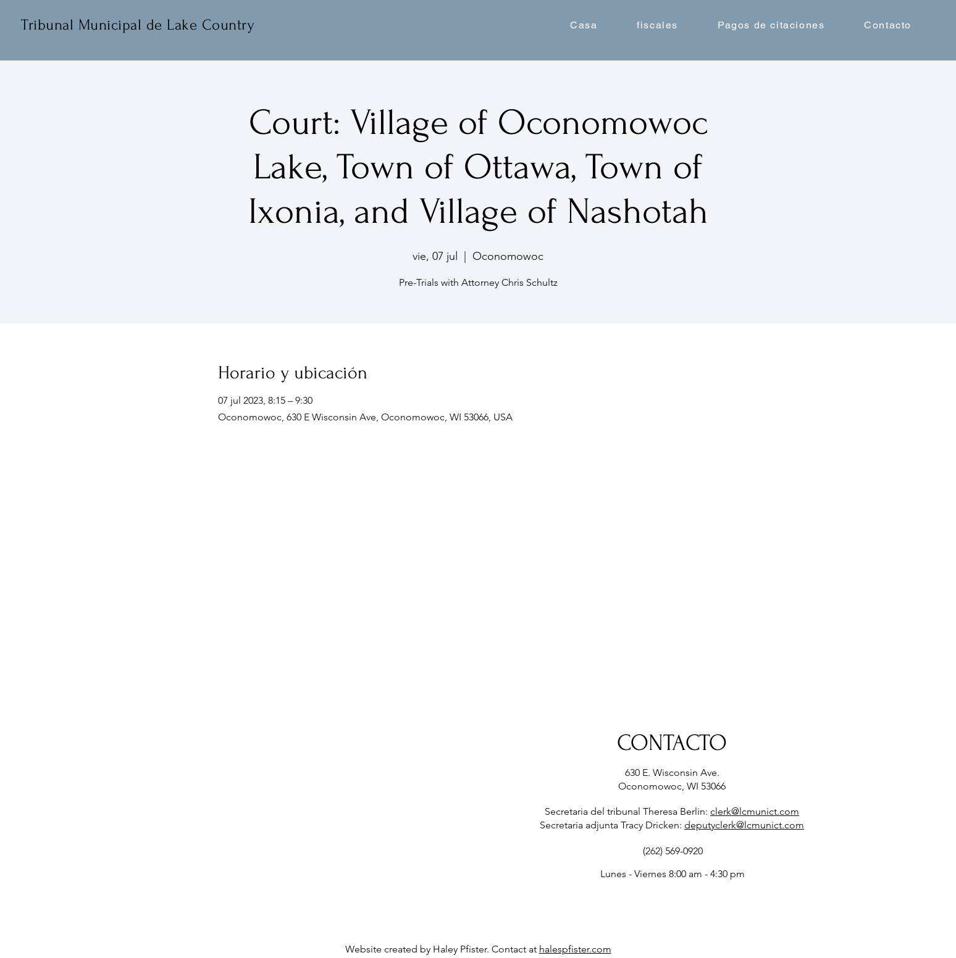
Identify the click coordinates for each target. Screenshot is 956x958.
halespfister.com (575, 949)
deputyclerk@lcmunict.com (744, 825)
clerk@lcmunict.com (754, 811)
